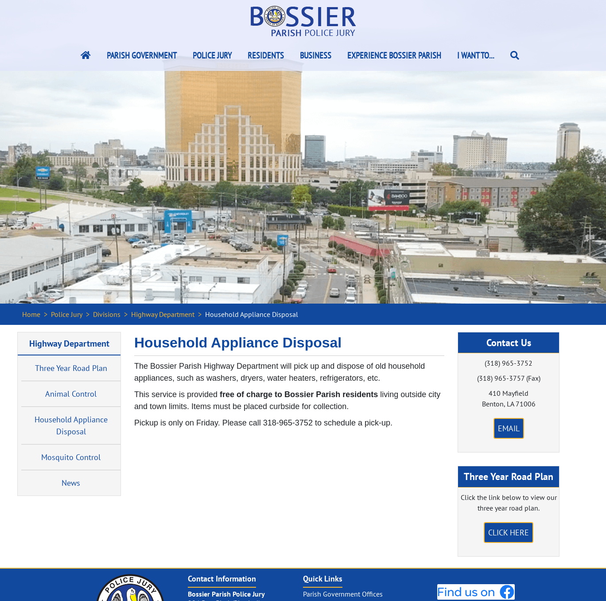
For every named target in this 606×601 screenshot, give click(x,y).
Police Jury (212, 55)
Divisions (106, 314)
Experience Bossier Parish (394, 55)
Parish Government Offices (343, 593)
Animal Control (71, 394)
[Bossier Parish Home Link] (86, 55)
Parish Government (142, 55)
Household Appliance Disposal (71, 425)
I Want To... (475, 55)
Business (315, 55)
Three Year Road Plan (71, 368)
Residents (266, 55)
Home (31, 314)
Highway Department (162, 314)
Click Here (508, 532)
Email (509, 428)
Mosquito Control (71, 457)
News (71, 483)
